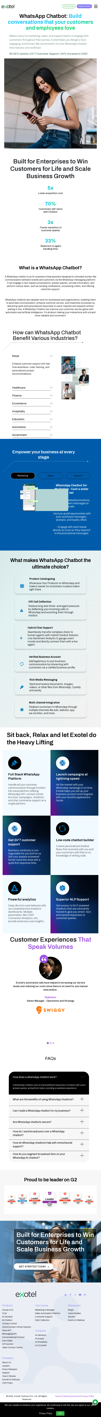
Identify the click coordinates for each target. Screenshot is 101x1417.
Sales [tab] (50, 475)
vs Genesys (40, 1335)
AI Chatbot (7, 1320)
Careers (6, 1366)
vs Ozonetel (40, 1345)
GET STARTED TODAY (34, 1266)
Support (6, 1373)
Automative (19, 427)
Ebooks (71, 1317)
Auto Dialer (7, 1340)
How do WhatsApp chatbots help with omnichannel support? (42, 1144)
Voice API (6, 1330)
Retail (15, 356)
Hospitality (18, 411)
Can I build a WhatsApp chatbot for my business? (41, 1110)
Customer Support (43, 1317)
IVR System (7, 1344)
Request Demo (84, 6)
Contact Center (9, 1323)
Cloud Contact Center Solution (16, 1327)
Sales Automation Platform (47, 1313)
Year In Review (9, 1376)
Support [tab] (78, 475)
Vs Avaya (39, 1338)
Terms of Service (62, 1396)
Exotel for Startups (11, 1379)
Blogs (71, 1310)
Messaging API (9, 1334)
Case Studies (74, 1313)
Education (18, 419)
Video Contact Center (12, 1347)
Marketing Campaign (44, 1310)
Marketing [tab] (22, 475)
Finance (17, 395)
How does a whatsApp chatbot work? (35, 1077)
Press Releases (9, 1369)
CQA (4, 1313)
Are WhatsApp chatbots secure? (32, 1122)
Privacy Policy (87, 1396)
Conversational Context (13, 1337)
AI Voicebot (7, 1317)
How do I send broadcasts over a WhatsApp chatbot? (39, 1133)
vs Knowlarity (41, 1342)
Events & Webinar (76, 1320)
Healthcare (18, 387)
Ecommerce (19, 403)
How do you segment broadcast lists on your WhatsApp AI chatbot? (39, 1156)
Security (76, 1396)
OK (60, 1413)
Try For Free (69, 6)
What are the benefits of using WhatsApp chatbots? (43, 1099)
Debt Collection (42, 1320)
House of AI (7, 1310)
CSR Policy (7, 1383)
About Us (6, 1362)
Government (19, 434)
